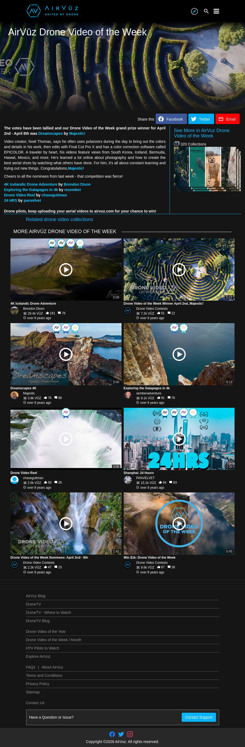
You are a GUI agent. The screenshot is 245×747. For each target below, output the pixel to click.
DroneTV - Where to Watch (48, 612)
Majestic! (77, 133)
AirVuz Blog (36, 596)
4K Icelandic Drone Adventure (30, 184)
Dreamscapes (50, 133)
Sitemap (33, 692)
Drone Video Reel (19, 195)
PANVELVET (145, 478)
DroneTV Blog (38, 621)
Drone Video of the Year (46, 631)
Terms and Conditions (44, 675)
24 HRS (10, 200)
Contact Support (198, 717)
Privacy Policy (37, 684)
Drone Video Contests (151, 309)
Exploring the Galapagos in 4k (31, 190)
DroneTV (33, 604)
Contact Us (35, 703)
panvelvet (32, 200)
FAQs (30, 667)
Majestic (75, 168)
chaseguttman (54, 195)
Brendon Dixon (77, 184)
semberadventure (148, 393)
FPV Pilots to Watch (42, 648)
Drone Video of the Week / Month (54, 640)
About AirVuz (52, 667)
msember (72, 190)
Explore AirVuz (38, 656)
